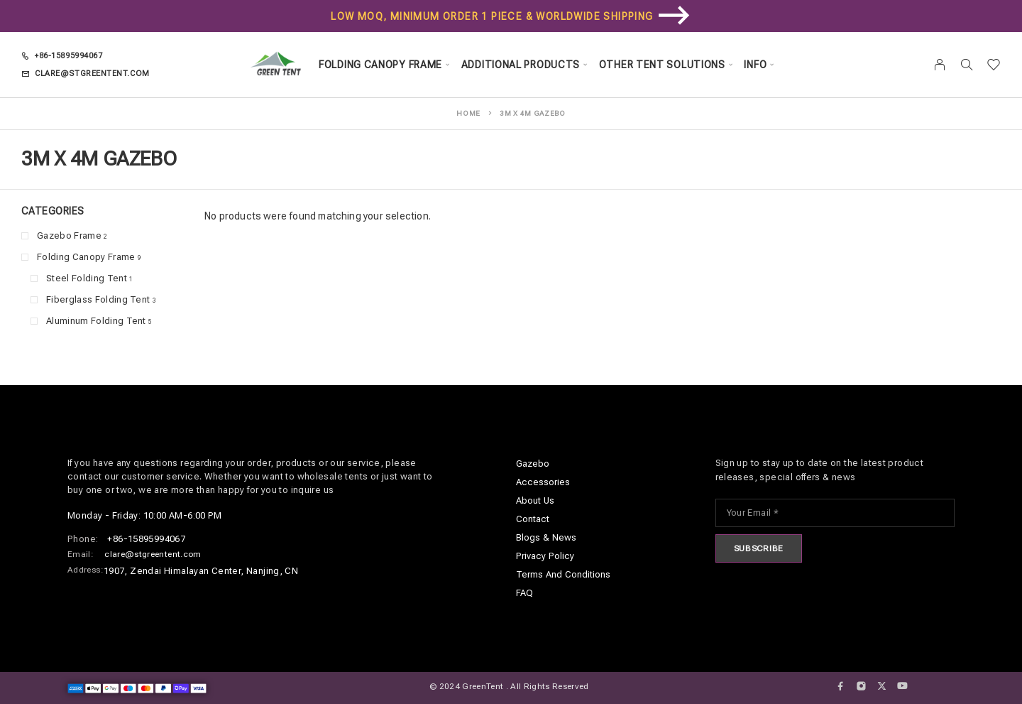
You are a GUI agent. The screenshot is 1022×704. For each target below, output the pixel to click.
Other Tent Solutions (662, 64)
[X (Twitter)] (882, 686)
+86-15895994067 (68, 55)
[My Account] (940, 64)
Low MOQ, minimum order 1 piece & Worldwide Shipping (492, 16)
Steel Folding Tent (86, 278)
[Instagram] (861, 686)
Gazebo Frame (69, 235)
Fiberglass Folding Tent (98, 299)
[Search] (966, 64)
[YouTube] (902, 686)
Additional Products (520, 64)
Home (468, 113)
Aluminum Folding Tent (96, 320)
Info (755, 64)
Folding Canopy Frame (380, 64)
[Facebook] (840, 686)
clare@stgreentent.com (92, 73)
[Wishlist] (994, 66)
